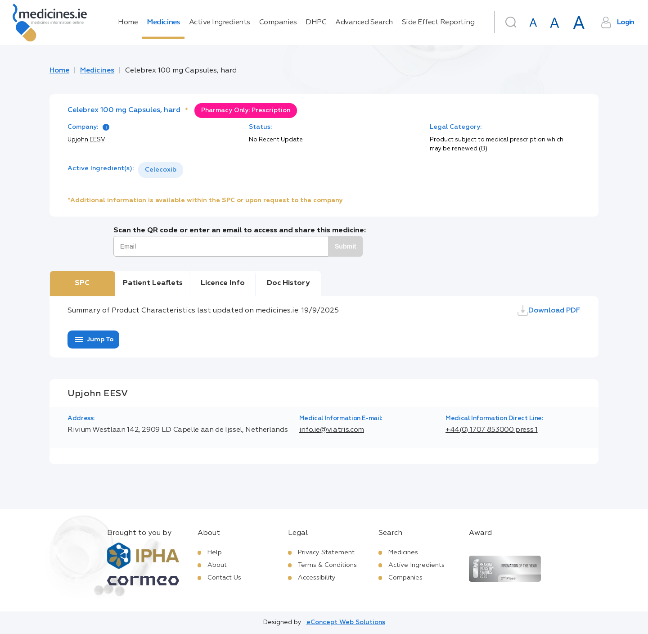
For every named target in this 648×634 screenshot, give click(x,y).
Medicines (163, 22)
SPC (82, 283)
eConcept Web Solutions (345, 622)
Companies (278, 22)
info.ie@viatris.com (331, 430)
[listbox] (160, 170)
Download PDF (549, 310)
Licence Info (223, 283)
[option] (160, 170)
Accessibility (317, 578)
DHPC (316, 22)
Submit (345, 246)
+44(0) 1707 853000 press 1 (492, 430)
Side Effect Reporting (438, 22)
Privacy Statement (326, 552)
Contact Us (224, 578)
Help (214, 552)
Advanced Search (364, 22)
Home (128, 22)
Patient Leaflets (153, 283)
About (217, 565)
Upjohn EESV (86, 140)
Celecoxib (160, 170)
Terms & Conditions (327, 565)
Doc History (288, 283)
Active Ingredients (219, 22)
